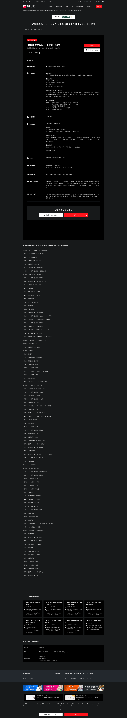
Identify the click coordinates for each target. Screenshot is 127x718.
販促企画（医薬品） (28, 350)
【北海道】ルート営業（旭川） (31, 563)
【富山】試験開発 (27, 353)
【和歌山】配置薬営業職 (29, 450)
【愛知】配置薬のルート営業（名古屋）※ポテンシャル (37, 415)
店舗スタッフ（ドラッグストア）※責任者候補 (35, 381)
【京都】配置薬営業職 (28, 532)
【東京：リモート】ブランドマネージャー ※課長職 (36, 319)
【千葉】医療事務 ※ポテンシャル (32, 260)
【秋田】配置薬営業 (28, 305)
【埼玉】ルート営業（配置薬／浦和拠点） (34, 312)
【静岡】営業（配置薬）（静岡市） (32, 395)
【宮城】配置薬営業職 (28, 556)
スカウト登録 (69, 6)
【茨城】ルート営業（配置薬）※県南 (32, 333)
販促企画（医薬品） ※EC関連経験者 (33, 274)
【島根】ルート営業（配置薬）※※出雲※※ (34, 281)
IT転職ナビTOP (26, 10)
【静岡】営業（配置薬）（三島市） (32, 291)
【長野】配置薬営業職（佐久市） (31, 460)
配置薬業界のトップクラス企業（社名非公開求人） (71, 10)
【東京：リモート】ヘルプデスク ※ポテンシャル (36, 329)
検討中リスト (90, 6)
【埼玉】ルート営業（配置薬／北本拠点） (34, 429)
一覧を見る (57, 671)
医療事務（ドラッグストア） (30, 343)
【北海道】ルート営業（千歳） (31, 426)
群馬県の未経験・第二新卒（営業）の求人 (50, 658)
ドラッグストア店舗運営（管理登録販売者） (34, 529)
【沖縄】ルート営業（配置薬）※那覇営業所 (34, 271)
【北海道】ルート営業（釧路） (31, 374)
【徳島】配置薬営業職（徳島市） (31, 364)
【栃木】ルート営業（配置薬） (31, 302)
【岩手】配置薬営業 (28, 288)
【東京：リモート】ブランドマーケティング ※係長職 (37, 405)
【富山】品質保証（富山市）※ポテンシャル (34, 284)
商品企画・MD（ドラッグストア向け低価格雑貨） (36, 250)
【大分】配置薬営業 (28, 546)
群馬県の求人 (42, 646)
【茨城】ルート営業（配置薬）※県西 (32, 539)
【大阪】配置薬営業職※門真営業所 (32, 494)
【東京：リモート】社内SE (30, 257)
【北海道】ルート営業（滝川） (31, 477)
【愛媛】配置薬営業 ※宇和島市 (31, 498)
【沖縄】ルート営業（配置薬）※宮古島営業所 (35, 470)
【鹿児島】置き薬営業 (28, 308)
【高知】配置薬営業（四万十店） (31, 401)
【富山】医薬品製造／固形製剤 (31, 360)
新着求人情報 (59, 6)
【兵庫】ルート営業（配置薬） (31, 573)
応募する (92, 45)
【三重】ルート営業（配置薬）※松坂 (32, 508)
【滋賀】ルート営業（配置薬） (31, 505)
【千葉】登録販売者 (28, 518)
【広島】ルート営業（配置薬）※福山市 (33, 456)
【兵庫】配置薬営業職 (28, 298)
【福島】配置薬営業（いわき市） (31, 264)
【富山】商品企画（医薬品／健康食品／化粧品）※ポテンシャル (39, 336)
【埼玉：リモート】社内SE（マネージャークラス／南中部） (38, 522)
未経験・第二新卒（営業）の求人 (62, 650)
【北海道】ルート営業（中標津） (31, 481)
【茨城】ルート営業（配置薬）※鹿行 (32, 536)
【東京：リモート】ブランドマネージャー (34, 388)
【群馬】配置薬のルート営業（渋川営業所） (34, 443)
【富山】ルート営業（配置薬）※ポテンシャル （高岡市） (38, 315)
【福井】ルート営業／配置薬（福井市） (33, 267)
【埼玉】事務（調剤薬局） (30, 377)
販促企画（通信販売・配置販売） (32, 467)
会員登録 (99, 6)
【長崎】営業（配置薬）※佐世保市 (32, 543)
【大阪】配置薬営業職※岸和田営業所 (32, 357)
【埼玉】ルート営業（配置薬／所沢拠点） (34, 446)
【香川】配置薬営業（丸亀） (30, 491)
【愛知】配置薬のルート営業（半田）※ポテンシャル (36, 412)
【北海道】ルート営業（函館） (31, 560)
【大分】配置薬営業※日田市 (30, 432)
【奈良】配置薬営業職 (28, 512)
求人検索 (50, 6)
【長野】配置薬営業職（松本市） (31, 549)
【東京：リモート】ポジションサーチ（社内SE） (35, 370)
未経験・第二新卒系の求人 (46, 650)
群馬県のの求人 (43, 654)
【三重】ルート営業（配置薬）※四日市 (33, 322)
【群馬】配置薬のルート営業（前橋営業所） (34, 326)
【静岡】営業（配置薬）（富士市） (32, 295)
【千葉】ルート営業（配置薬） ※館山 (33, 391)
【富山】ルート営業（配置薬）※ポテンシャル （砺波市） (38, 453)
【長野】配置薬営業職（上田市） (31, 408)
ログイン (80, 1)
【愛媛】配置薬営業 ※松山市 (31, 501)
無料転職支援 (79, 6)
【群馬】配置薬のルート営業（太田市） (33, 570)
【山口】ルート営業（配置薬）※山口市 (33, 474)
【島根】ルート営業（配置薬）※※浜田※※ (34, 398)
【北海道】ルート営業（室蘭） (31, 484)
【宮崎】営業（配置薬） (29, 422)
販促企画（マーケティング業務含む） (32, 384)
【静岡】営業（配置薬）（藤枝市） (32, 553)
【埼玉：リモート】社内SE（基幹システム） (34, 525)
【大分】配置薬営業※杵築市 (30, 436)
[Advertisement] (63, 228)
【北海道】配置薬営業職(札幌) (30, 515)
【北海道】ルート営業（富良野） (31, 487)
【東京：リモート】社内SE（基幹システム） (34, 439)
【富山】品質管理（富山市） (30, 419)
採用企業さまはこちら (89, 1)
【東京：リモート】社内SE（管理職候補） (34, 253)
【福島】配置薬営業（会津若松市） (32, 346)
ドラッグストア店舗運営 (29, 463)
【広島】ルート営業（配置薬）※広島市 (33, 277)
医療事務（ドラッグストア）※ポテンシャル (34, 339)
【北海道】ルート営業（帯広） (31, 367)
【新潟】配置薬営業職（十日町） (31, 567)
